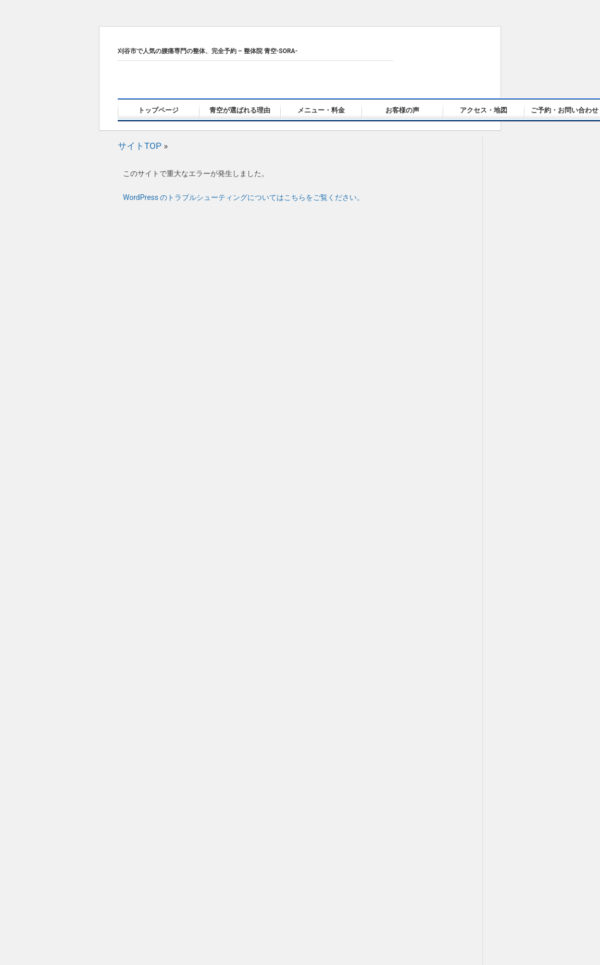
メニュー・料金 (321, 110)
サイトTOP (139, 146)
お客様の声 (402, 110)
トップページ (158, 110)
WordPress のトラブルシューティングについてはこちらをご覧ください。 (244, 197)
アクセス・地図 (483, 110)
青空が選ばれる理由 (239, 110)
